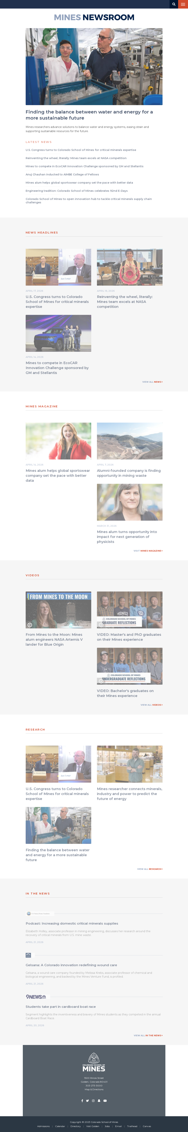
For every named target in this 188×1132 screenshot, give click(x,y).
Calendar (60, 1126)
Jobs (107, 1126)
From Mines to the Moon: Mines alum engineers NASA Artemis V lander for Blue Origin (54, 640)
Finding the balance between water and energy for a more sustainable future (58, 856)
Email (118, 1126)
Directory (76, 1126)
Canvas (147, 1126)
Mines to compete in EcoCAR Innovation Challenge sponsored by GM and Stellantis (57, 369)
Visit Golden (92, 1126)
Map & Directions (94, 1089)
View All (152, 382)
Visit (148, 550)
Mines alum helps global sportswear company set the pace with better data (58, 476)
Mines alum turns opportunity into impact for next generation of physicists (127, 538)
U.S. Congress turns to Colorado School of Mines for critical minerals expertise (57, 302)
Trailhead (132, 1126)
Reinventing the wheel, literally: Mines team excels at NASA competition (125, 302)
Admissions (43, 1126)
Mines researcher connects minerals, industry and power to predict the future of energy (129, 795)
